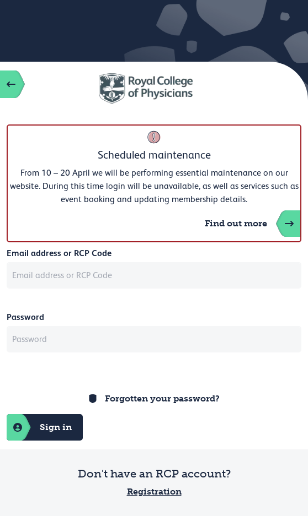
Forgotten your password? (162, 398)
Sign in (39, 427)
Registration (154, 491)
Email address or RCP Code (59, 253)
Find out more (252, 223)
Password (25, 317)
